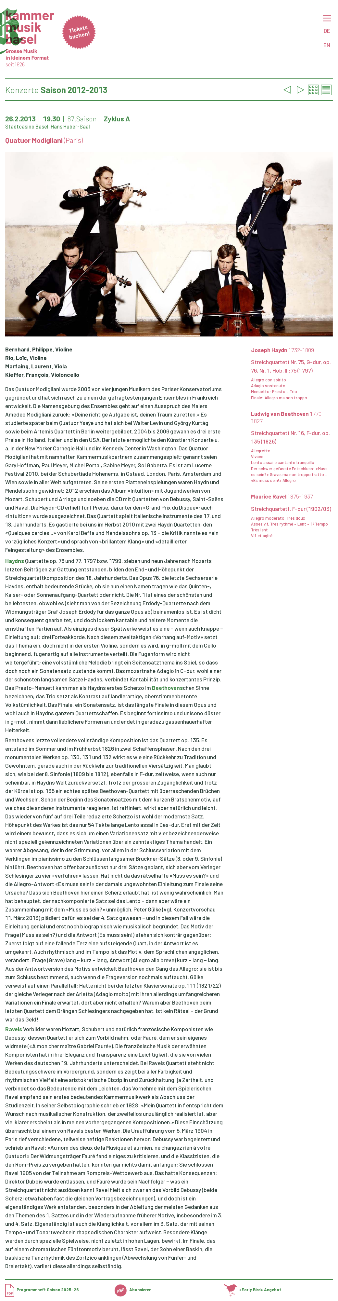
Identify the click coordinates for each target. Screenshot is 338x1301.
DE (327, 30)
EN (326, 45)
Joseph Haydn (282, 350)
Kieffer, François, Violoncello (42, 374)
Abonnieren (132, 1289)
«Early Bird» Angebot (252, 1289)
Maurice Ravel (282, 496)
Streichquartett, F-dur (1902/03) (291, 508)
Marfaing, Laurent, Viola (36, 366)
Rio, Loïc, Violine (26, 357)
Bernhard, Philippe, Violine (38, 349)
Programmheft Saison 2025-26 (42, 1289)
